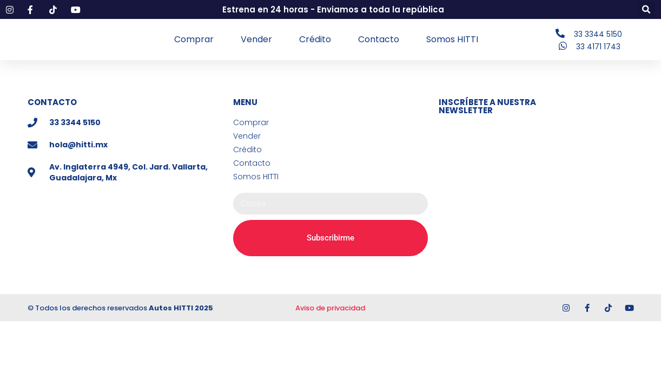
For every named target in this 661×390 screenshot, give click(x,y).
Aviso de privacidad (330, 309)
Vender (256, 40)
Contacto (378, 40)
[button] (646, 9)
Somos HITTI (452, 40)
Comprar (194, 40)
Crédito (315, 40)
